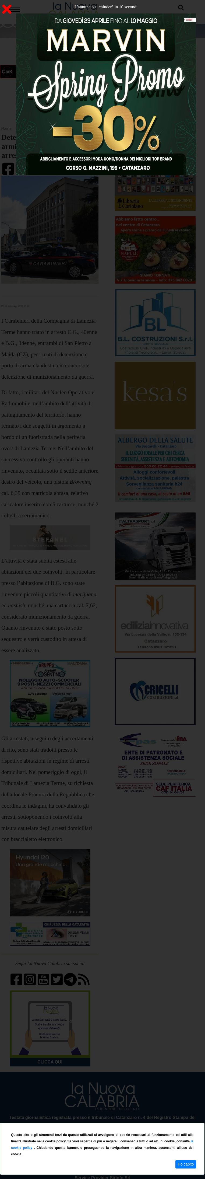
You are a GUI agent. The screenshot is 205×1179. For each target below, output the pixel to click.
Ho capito (186, 1164)
